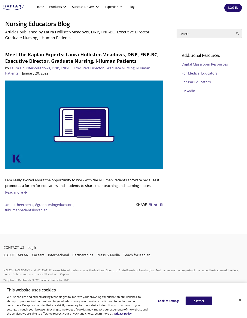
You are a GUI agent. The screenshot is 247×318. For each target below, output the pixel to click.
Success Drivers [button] (86, 6)
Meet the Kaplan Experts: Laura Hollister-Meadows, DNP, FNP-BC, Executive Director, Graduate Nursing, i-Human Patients (82, 57)
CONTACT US (13, 247)
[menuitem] (40, 7)
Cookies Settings (168, 301)
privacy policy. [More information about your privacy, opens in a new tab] (123, 313)
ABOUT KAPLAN (15, 255)
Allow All (199, 301)
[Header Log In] (233, 8)
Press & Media (108, 255)
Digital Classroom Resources (205, 64)
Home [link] (40, 7)
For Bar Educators (196, 82)
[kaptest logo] (13, 6)
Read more (16, 192)
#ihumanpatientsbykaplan (26, 210)
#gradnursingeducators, (54, 204)
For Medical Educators (200, 73)
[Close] (240, 300)
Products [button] (58, 6)
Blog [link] (131, 7)
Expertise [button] (114, 6)
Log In (32, 247)
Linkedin (188, 91)
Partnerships (82, 255)
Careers (38, 255)
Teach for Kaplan (136, 255)
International (58, 255)
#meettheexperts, (20, 204)
